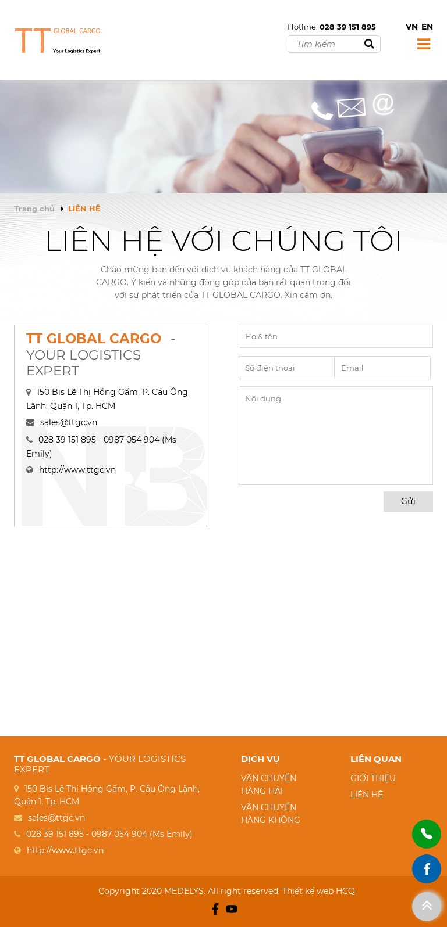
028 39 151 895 (348, 26)
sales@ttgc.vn (68, 422)
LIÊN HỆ (366, 794)
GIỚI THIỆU (373, 778)
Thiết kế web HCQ (318, 891)
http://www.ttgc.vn (77, 470)
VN (412, 26)
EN (427, 26)
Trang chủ (34, 208)
